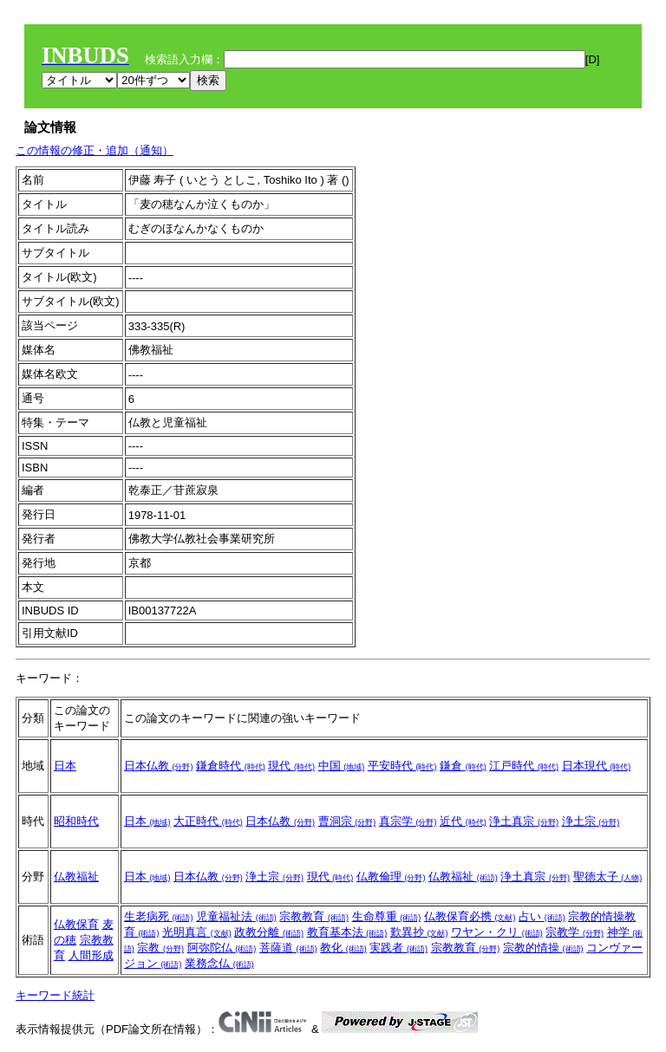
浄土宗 (591, 821)
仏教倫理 (391, 876)
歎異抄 (419, 931)
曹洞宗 (347, 821)
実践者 (398, 947)
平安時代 (402, 765)
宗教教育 (314, 916)
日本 (65, 765)
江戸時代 (523, 765)
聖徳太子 (608, 876)
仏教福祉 (76, 876)
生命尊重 (386, 916)
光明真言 (197, 931)
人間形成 (91, 955)
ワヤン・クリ (497, 931)
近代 (463, 821)
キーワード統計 (55, 995)
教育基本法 (347, 931)
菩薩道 (288, 947)
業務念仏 (219, 963)
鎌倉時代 (230, 765)
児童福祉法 (236, 916)
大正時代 (208, 821)
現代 (291, 765)
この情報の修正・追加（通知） (94, 150)
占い (542, 916)
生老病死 (158, 916)
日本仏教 (158, 765)
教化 (343, 947)
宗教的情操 (543, 947)
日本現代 (596, 765)
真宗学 (408, 821)
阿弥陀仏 (222, 947)
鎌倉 (463, 765)
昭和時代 (76, 821)
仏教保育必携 (470, 916)
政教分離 (269, 931)
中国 (341, 765)
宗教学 (574, 931)
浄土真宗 (523, 821)
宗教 (160, 947)
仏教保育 (76, 924)
